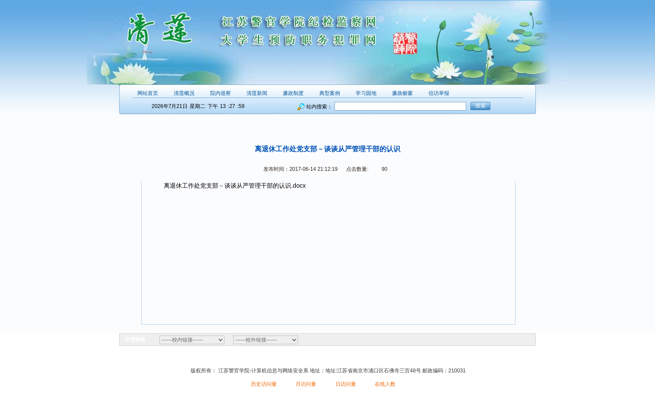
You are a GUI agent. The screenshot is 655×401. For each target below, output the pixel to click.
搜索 (480, 106)
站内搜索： (319, 107)
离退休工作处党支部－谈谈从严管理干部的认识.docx (234, 185)
